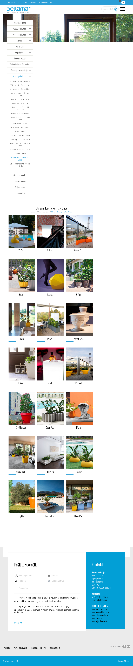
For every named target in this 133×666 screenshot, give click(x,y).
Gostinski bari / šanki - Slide (20, 144)
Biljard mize (20, 187)
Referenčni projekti (38, 647)
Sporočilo (47, 589)
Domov (34, 212)
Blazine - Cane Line (19, 103)
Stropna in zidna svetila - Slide (20, 165)
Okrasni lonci (19, 175)
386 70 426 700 (101, 596)
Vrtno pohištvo (19, 76)
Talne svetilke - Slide (20, 128)
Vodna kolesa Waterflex (20, 64)
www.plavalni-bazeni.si (100, 612)
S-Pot (78, 294)
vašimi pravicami (50, 610)
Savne (19, 40)
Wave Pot (78, 250)
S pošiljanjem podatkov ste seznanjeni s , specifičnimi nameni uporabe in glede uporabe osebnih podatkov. (46, 609)
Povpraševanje (54, 647)
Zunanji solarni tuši (19, 70)
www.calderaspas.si (99, 609)
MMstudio (127, 661)
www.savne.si (97, 618)
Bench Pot (49, 516)
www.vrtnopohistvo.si (100, 615)
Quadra (21, 339)
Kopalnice (19, 52)
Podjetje (7, 647)
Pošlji (16, 622)
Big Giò (21, 516)
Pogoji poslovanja (20, 647)
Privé (49, 339)
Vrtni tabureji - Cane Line (20, 94)
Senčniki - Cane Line (20, 113)
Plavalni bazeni (19, 34)
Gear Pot (50, 427)
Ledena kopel (20, 58)
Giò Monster (21, 427)
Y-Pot (21, 250)
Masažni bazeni (19, 28)
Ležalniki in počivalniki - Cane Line (20, 108)
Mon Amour (21, 472)
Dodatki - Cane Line (20, 99)
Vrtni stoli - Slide (20, 124)
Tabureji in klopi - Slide (20, 139)
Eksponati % (20, 193)
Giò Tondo (78, 383)
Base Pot (78, 516)
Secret (50, 294)
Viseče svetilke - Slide (20, 150)
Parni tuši (20, 46)
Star (21, 294)
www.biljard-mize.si (99, 621)
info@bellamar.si (45, 2)
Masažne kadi (20, 22)
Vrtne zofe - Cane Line (20, 89)
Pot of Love (78, 339)
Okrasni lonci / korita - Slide (20, 158)
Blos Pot (78, 472)
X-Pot (49, 250)
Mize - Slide (20, 131)
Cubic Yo (50, 472)
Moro (78, 427)
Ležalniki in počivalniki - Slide (20, 118)
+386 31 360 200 (14, 2)
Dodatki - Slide (20, 153)
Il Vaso (21, 383)
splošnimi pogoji (62, 606)
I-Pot (50, 383)
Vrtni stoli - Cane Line (19, 85)
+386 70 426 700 (30, 2)
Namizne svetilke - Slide (20, 135)
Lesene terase (20, 181)
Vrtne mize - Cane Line (20, 81)
